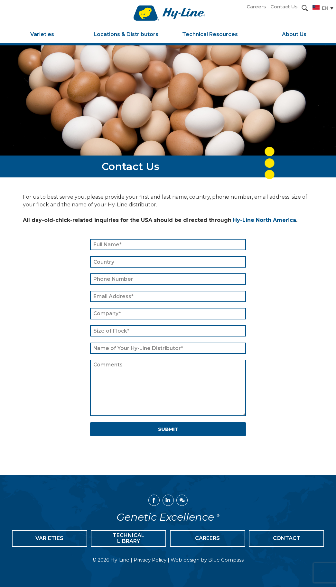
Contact (286, 538)
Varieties (49, 538)
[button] (305, 8)
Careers (207, 538)
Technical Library (129, 538)
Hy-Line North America (264, 220)
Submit (168, 429)
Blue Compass (226, 560)
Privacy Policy (150, 560)
